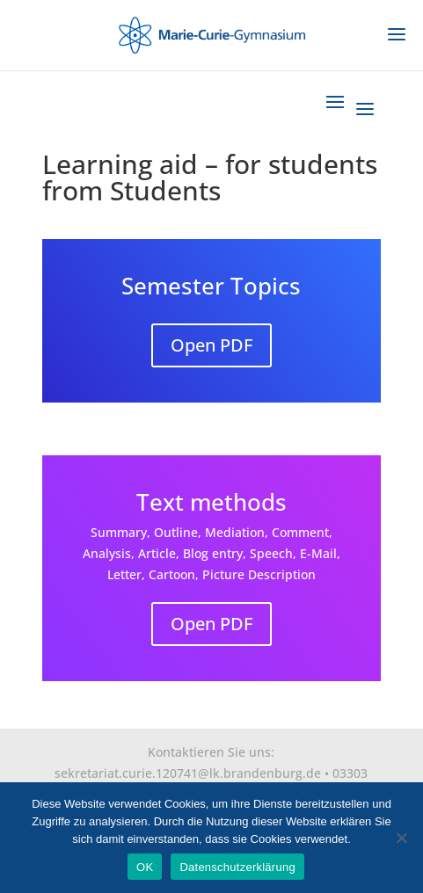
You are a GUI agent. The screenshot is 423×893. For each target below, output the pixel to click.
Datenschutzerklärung (237, 867)
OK (144, 867)
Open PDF (211, 345)
